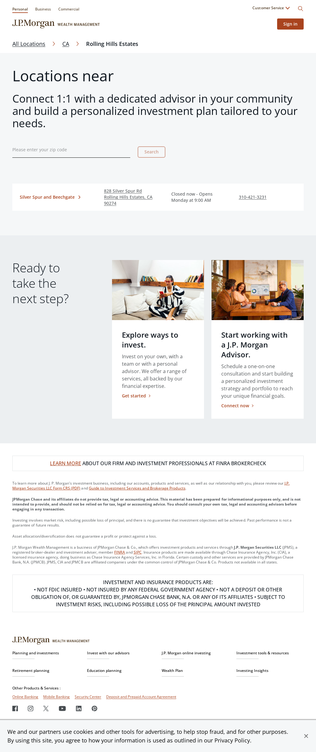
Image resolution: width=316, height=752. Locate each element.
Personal (20, 9)
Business (43, 9)
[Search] (300, 9)
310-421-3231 (253, 197)
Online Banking (25, 696)
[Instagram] (30, 708)
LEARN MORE (65, 463)
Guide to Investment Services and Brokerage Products (137, 488)
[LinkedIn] (79, 708)
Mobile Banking (56, 696)
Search (151, 152)
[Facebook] (15, 708)
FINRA (119, 552)
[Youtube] (62, 708)
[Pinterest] (95, 708)
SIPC (138, 552)
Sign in (290, 24)
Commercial (68, 9)
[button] (306, 736)
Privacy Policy (232, 740)
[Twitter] (46, 708)
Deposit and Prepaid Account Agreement (141, 696)
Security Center (88, 696)
